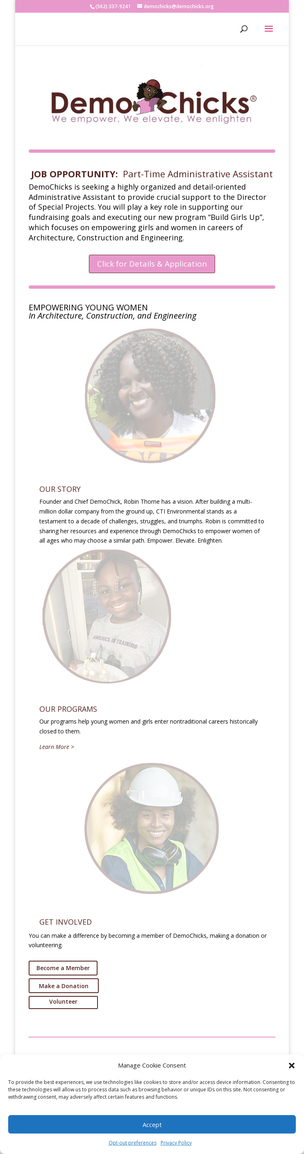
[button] (292, 1065)
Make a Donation (63, 986)
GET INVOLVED (65, 922)
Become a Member (63, 968)
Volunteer (63, 1001)
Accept (152, 1124)
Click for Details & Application (152, 263)
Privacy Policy (176, 1142)
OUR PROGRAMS (68, 709)
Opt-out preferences (133, 1142)
